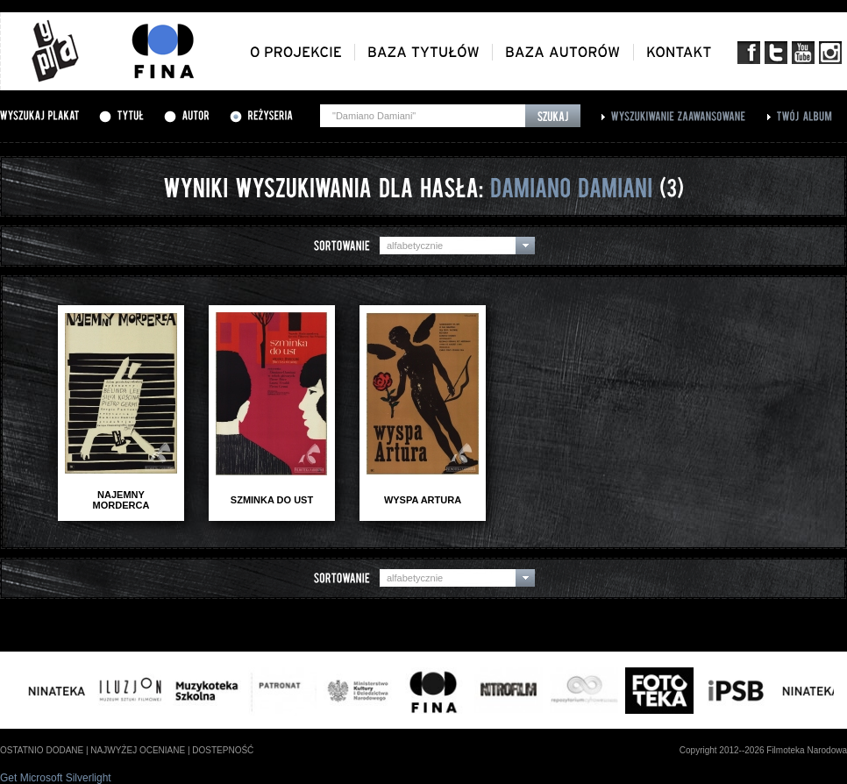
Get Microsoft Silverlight (55, 778)
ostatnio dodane (41, 750)
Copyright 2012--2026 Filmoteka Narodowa (763, 750)
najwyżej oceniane (137, 750)
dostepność (222, 750)
